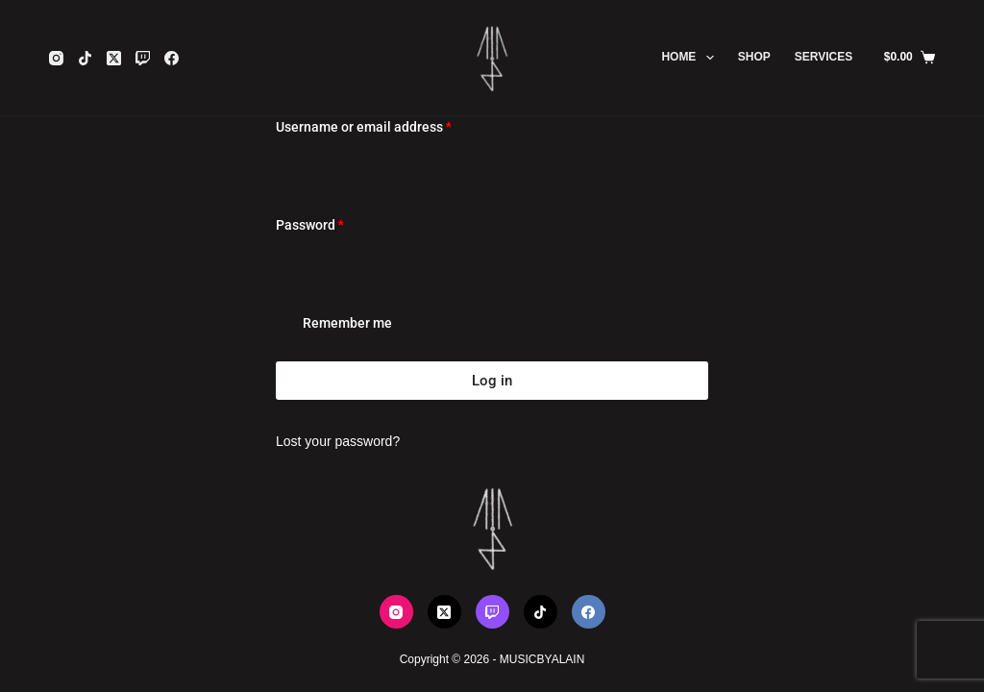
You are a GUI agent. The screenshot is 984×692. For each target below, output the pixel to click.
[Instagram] (56, 58)
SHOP (754, 56)
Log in (492, 380)
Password (337, 223)
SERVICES (823, 56)
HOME (691, 57)
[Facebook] (171, 58)
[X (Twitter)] (114, 58)
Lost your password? (338, 441)
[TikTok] (85, 58)
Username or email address (390, 125)
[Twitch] (142, 58)
